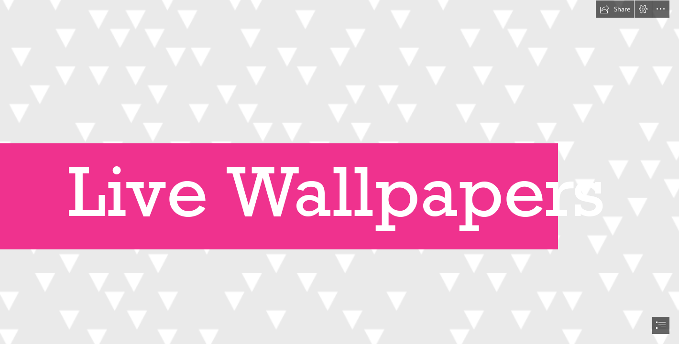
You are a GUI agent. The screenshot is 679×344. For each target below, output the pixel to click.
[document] (339, 172)
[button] (615, 9)
